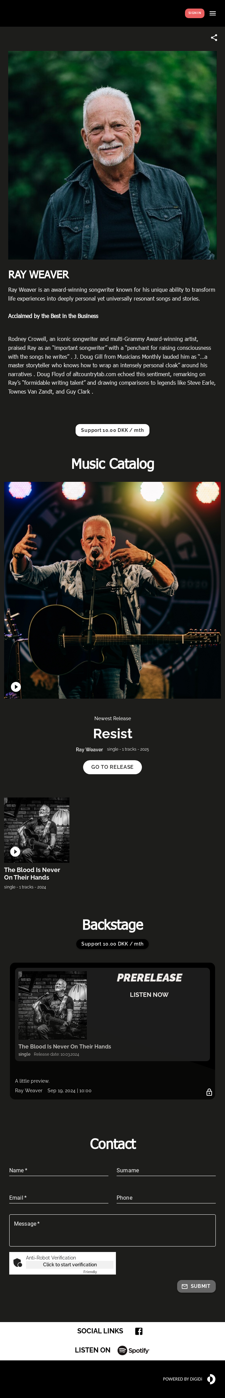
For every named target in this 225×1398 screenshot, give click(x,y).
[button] (112, 767)
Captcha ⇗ (98, 1272)
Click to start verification (70, 1264)
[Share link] (214, 37)
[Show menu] (212, 13)
